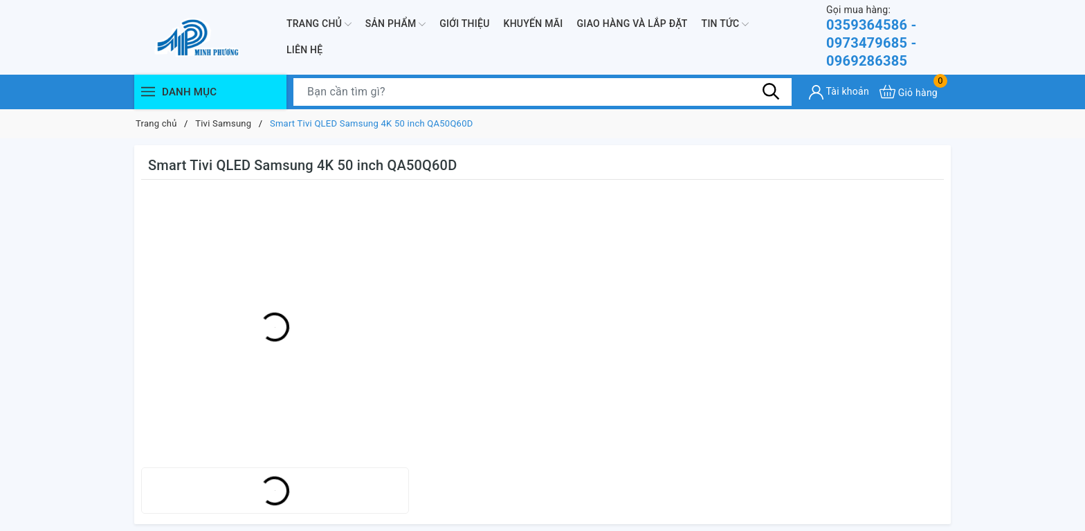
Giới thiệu (464, 23)
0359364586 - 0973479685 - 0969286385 (888, 36)
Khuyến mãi (533, 23)
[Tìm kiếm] (770, 91)
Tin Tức (725, 24)
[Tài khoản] (839, 92)
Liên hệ (304, 49)
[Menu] (148, 91)
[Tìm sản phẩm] (542, 92)
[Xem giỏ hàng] (908, 92)
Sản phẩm (395, 24)
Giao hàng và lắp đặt (632, 23)
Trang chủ (319, 24)
